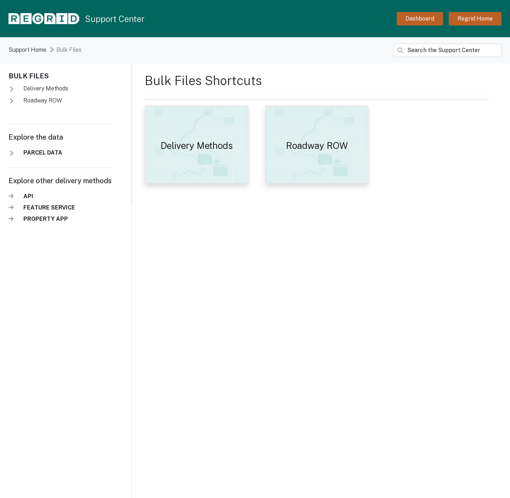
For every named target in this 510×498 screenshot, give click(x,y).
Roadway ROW (42, 100)
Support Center (114, 19)
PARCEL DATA (42, 152)
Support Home (27, 49)
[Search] (447, 50)
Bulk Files (28, 76)
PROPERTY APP (45, 219)
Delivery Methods (45, 88)
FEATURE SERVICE (49, 207)
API (28, 196)
